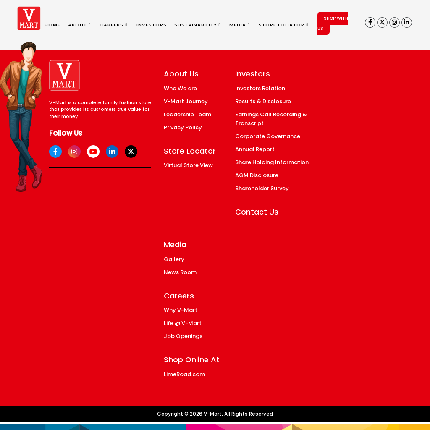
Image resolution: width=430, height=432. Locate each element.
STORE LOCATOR (283, 24)
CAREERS (113, 24)
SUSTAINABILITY (197, 24)
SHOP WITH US (332, 23)
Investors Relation (260, 88)
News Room (180, 272)
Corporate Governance (267, 136)
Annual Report (255, 149)
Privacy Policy (183, 127)
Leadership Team (187, 114)
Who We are (180, 88)
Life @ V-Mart (183, 323)
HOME (52, 24)
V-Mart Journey (186, 101)
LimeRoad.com (184, 374)
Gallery (174, 259)
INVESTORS (151, 24)
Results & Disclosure (263, 101)
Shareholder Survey (262, 188)
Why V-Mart (180, 310)
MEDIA (239, 24)
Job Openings (183, 336)
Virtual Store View (188, 165)
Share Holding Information (272, 162)
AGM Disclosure (256, 175)
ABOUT (79, 24)
